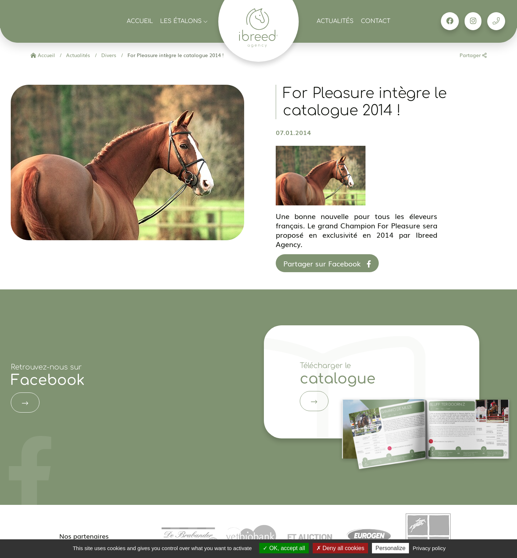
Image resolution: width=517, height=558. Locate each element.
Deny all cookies (340, 548)
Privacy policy (429, 548)
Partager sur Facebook (327, 263)
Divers (108, 55)
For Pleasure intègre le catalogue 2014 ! (175, 55)
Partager (473, 55)
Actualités (335, 21)
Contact (375, 21)
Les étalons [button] (184, 21)
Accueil (140, 21)
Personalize (391, 548)
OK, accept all (284, 548)
